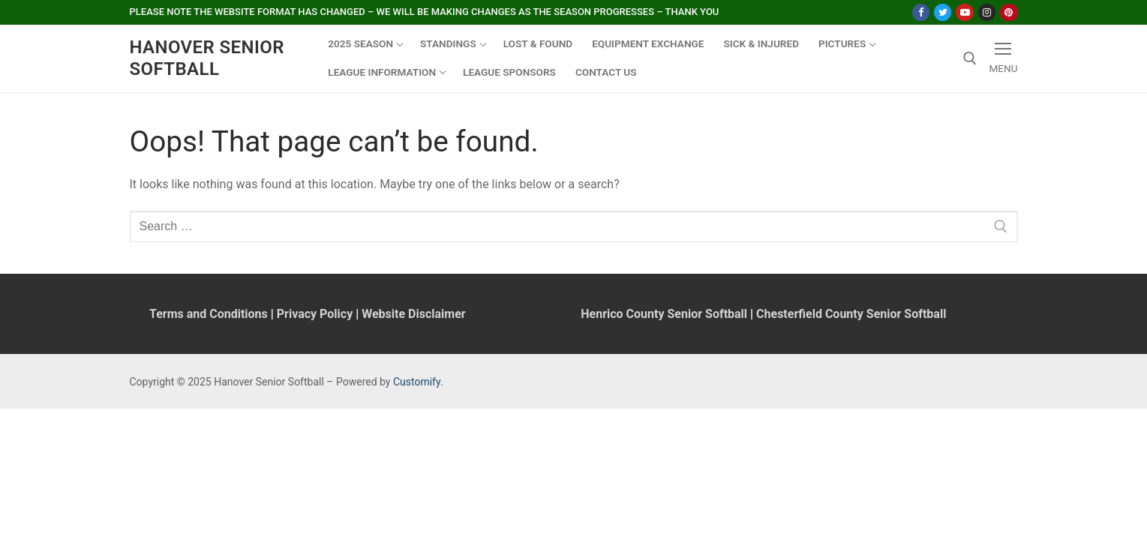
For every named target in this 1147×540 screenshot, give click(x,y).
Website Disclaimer (413, 314)
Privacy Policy (315, 314)
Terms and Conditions (208, 314)
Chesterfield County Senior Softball (851, 314)
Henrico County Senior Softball (664, 314)
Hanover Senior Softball (207, 58)
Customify (416, 382)
